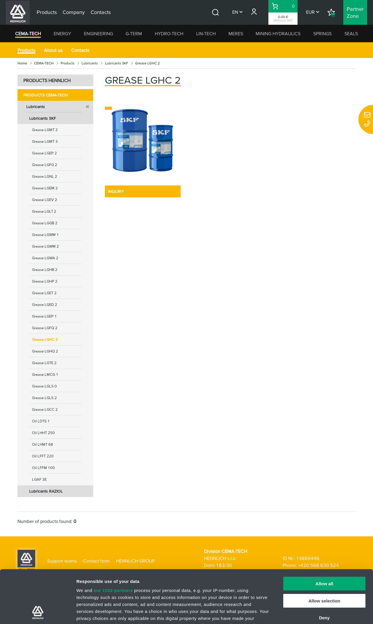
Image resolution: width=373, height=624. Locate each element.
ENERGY (62, 33)
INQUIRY (116, 191)
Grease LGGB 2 (44, 223)
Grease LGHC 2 (45, 339)
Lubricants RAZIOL (46, 491)
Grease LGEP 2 (44, 153)
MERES (235, 33)
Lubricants (90, 63)
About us (53, 50)
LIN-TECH (206, 33)
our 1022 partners (113, 540)
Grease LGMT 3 (45, 141)
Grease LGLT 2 (44, 211)
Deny (324, 568)
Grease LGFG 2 (44, 165)
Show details (305, 612)
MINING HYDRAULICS (278, 33)
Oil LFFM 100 (43, 468)
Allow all (324, 534)
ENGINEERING (98, 33)
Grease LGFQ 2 (44, 328)
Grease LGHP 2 (44, 281)
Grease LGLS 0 (44, 386)
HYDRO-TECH (169, 33)
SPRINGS (322, 33)
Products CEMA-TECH (45, 95)
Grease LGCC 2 (45, 409)
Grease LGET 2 (44, 293)
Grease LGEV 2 (44, 200)
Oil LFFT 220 (43, 456)
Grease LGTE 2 (44, 363)
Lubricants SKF (116, 63)
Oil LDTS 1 (41, 421)
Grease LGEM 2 (45, 188)
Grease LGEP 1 (44, 316)
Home (22, 63)
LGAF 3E (39, 479)
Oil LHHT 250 (43, 433)
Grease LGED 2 (44, 304)
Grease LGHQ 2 (45, 351)
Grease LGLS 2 (44, 398)
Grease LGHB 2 (44, 269)
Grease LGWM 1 (45, 234)
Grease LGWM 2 (45, 246)
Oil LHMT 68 (42, 444)
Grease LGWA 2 (45, 258)
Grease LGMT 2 (45, 130)
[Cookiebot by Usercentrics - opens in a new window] (37, 612)
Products (26, 50)
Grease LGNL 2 (44, 176)
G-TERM (134, 33)
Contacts (80, 50)
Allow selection (324, 551)
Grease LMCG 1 (45, 374)
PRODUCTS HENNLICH (47, 80)
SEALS (351, 33)
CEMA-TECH (28, 33)
